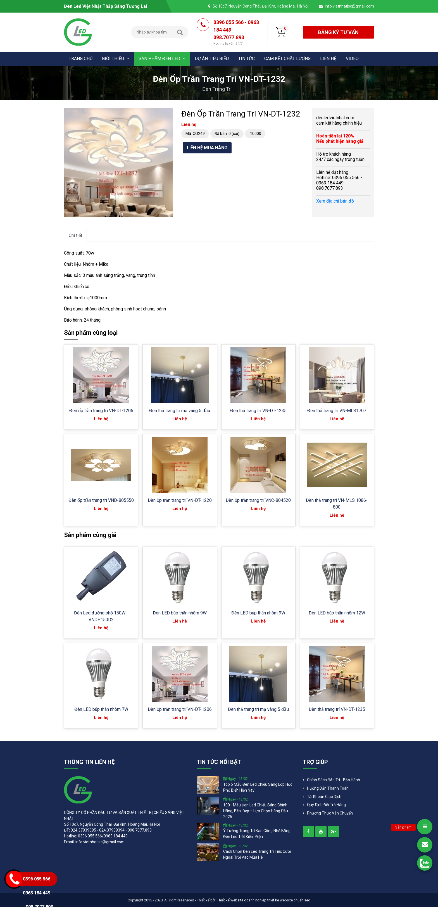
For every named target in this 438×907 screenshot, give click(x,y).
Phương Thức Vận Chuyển (330, 813)
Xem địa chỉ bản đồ (335, 201)
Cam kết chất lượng (287, 58)
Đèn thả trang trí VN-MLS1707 (336, 410)
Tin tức (246, 58)
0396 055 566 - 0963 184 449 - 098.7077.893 (236, 32)
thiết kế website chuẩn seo (288, 900)
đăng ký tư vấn (338, 32)
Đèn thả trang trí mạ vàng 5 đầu (179, 410)
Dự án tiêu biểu (212, 58)
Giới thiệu (115, 58)
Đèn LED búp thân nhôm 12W (337, 613)
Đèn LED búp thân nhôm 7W (101, 709)
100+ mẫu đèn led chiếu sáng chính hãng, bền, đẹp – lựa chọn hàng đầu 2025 (255, 811)
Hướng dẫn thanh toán (328, 788)
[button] (167, 113)
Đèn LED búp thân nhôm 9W (180, 613)
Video (352, 58)
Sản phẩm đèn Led (162, 58)
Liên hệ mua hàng (207, 147)
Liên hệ (328, 58)
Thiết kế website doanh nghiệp (241, 900)
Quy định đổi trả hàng (326, 804)
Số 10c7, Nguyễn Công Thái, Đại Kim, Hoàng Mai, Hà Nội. (261, 6)
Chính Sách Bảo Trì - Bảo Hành (333, 780)
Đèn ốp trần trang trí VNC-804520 (258, 500)
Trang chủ (80, 58)
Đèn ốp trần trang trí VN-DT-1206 (101, 410)
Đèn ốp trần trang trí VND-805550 (101, 500)
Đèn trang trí (217, 89)
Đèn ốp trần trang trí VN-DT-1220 (180, 500)
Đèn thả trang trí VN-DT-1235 (258, 410)
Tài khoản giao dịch (324, 796)
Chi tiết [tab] (75, 235)
